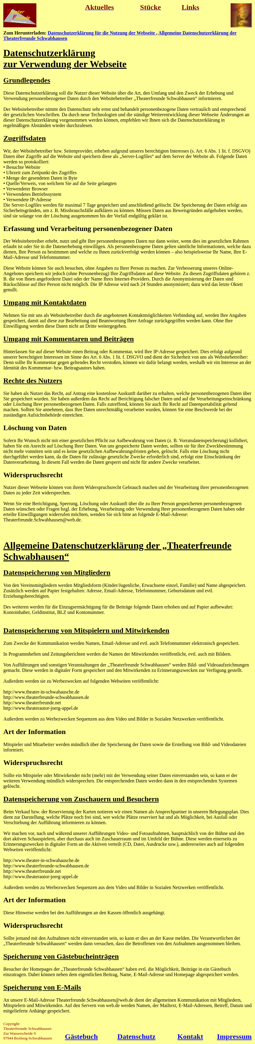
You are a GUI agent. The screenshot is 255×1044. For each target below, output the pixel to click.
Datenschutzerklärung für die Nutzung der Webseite (102, 32)
